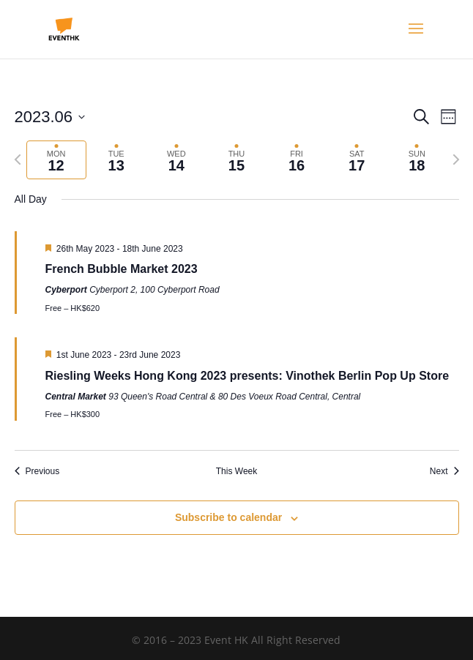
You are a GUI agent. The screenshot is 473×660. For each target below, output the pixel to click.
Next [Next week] (444, 471)
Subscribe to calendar (228, 517)
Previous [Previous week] (37, 471)
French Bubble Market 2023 (121, 269)
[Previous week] (17, 159)
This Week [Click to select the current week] (236, 471)
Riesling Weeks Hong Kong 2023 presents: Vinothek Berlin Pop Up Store (247, 376)
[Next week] (456, 159)
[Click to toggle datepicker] (50, 117)
